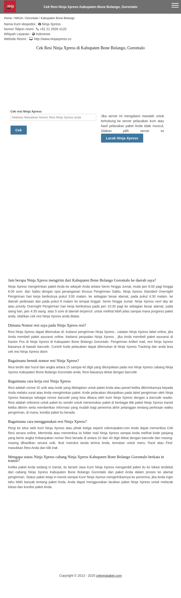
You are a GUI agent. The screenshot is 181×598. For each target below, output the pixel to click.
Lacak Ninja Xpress (122, 138)
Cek (18, 130)
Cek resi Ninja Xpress (53, 115)
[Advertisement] (45, 84)
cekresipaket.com (109, 575)
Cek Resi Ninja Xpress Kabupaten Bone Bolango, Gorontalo (90, 7)
